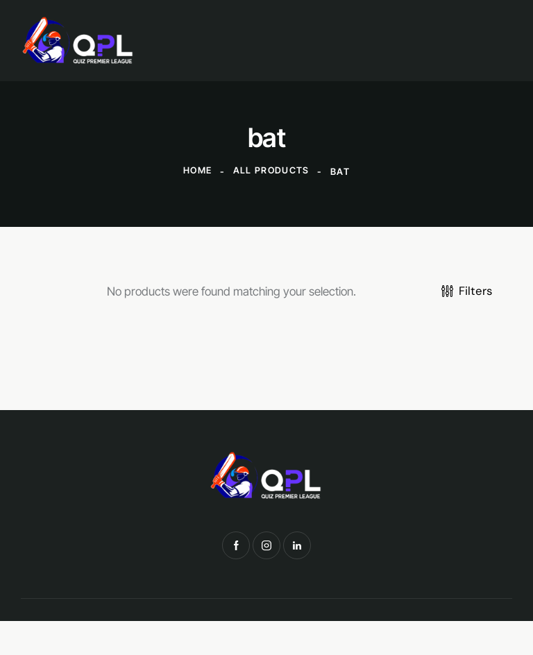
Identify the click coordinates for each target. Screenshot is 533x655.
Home (197, 171)
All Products (271, 171)
